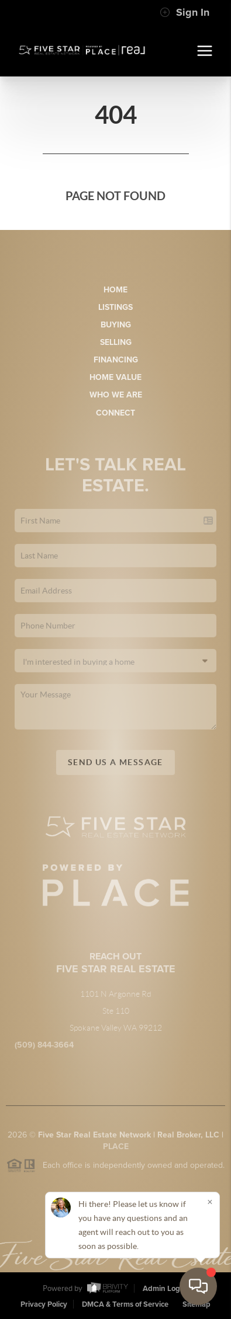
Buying (116, 325)
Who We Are (115, 395)
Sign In (184, 12)
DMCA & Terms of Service (125, 1304)
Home (115, 290)
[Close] (210, 1201)
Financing (116, 360)
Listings (115, 307)
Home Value (115, 377)
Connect (115, 413)
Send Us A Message (115, 768)
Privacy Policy (43, 1304)
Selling (116, 342)
